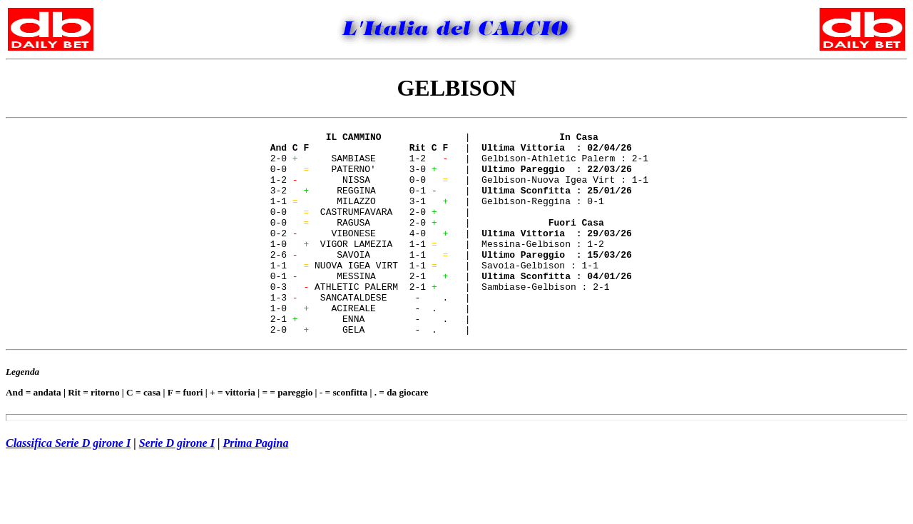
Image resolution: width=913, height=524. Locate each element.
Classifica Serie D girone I (68, 484)
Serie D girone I (177, 484)
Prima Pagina (255, 484)
